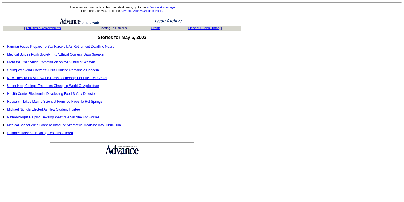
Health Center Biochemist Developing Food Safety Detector (51, 94)
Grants (155, 28)
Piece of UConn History (204, 28)
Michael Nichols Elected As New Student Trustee (43, 109)
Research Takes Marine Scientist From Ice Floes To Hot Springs (54, 102)
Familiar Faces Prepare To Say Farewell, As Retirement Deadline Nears (60, 47)
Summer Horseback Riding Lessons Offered (40, 133)
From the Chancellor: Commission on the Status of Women (51, 62)
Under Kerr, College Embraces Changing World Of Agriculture (53, 86)
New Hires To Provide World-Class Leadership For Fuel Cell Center (57, 78)
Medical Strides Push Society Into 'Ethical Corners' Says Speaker (55, 54)
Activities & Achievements (43, 28)
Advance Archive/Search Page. (141, 10)
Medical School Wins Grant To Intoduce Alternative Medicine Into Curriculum (64, 125)
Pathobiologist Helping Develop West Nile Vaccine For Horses (53, 117)
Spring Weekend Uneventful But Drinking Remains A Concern (53, 70)
